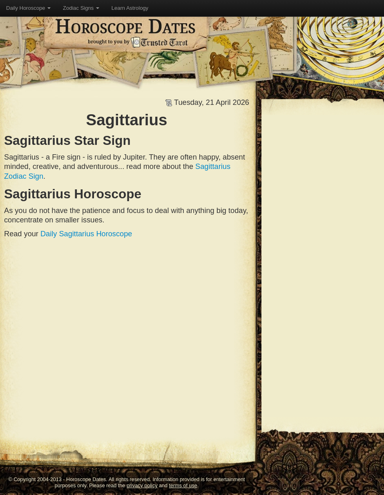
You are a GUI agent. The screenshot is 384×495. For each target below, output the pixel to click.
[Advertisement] (154, 300)
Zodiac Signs (81, 8)
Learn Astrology (130, 8)
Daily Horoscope (28, 8)
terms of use (183, 485)
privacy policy (142, 485)
